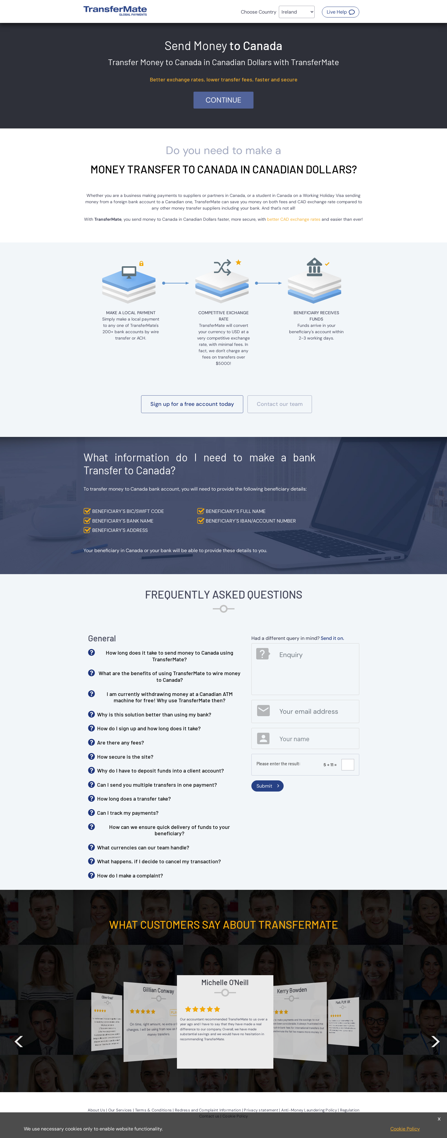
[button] (340, 12)
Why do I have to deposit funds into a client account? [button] (160, 770)
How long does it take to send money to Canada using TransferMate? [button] (169, 655)
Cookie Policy (405, 1129)
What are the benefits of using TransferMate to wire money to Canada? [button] (170, 676)
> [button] (435, 1038)
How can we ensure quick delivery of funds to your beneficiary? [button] (169, 830)
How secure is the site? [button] (125, 756)
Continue (223, 100)
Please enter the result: (279, 763)
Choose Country (258, 12)
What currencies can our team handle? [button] (143, 847)
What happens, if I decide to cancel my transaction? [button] (159, 861)
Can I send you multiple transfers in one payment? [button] (157, 784)
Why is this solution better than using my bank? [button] (154, 714)
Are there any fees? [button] (120, 742)
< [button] (18, 1038)
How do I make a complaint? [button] (130, 875)
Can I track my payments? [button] (128, 812)
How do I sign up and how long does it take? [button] (149, 728)
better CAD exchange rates (293, 219)
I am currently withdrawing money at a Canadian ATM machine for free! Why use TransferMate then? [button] (170, 697)
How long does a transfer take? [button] (134, 798)
